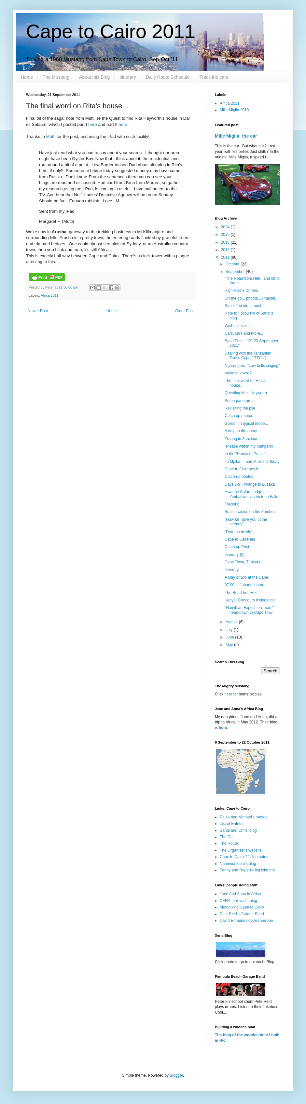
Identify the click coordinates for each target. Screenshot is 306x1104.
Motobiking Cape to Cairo (242, 907)
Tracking (232, 504)
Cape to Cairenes (240, 539)
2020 (226, 234)
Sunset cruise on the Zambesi (250, 511)
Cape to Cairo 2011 (110, 31)
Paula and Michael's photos (243, 817)
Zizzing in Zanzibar (241, 439)
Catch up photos (239, 415)
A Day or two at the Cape (246, 577)
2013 (226, 250)
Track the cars (213, 77)
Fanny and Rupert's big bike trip (247, 870)
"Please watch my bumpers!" (249, 446)
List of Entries (231, 823)
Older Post (184, 311)
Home (27, 77)
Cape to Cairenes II (241, 469)
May (230, 644)
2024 (226, 227)
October (233, 264)
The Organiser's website (241, 850)
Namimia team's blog (238, 863)
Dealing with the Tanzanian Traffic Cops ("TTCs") (248, 355)
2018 (226, 242)
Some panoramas (240, 400)
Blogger (176, 1075)
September (236, 271)
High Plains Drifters (241, 290)
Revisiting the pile (240, 408)
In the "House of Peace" (245, 453)
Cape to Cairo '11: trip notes (244, 857)
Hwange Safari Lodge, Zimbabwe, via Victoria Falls (251, 494)
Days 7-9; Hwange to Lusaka (250, 484)
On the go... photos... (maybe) (250, 298)
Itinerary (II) (234, 554)
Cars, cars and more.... (244, 333)
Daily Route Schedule (168, 77)
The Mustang (56, 77)
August (232, 622)
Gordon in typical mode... (246, 423)
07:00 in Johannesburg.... (247, 585)
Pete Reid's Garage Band (242, 914)
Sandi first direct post (243, 305)
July (230, 629)
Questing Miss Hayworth (246, 393)
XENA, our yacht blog (238, 900)
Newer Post (38, 311)
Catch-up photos (239, 476)
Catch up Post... (238, 547)
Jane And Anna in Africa (240, 894)
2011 (226, 257)
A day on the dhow (241, 431)
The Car (227, 837)
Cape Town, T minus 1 (244, 562)
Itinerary (127, 77)
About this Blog (94, 77)
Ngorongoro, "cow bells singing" (252, 365)
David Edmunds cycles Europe (246, 920)
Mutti (50, 136)
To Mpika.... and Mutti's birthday (252, 461)
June (230, 637)
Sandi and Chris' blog (238, 830)
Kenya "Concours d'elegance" (250, 600)
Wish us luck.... (238, 325)
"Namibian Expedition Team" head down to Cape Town (249, 609)
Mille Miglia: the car (236, 136)
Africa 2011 (50, 295)
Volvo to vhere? (238, 373)
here (92, 124)
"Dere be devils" (238, 532)
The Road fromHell (241, 592)
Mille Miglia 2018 (234, 110)
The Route (229, 843)
